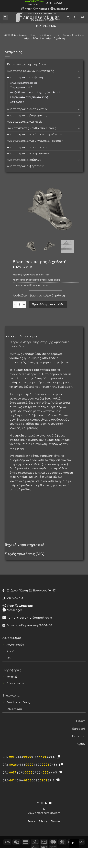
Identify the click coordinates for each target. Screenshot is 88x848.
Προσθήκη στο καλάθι (48, 304)
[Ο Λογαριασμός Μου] (74, 17)
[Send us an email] (42, 803)
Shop (32, 35)
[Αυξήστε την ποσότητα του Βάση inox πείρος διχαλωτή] (24, 304)
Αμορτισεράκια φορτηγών (25, 166)
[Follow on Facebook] (38, 803)
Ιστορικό (12, 676)
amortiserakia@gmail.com (27, 617)
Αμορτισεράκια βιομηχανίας (27, 115)
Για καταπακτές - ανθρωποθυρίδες (31, 128)
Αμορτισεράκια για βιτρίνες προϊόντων (34, 134)
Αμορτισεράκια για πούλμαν (27, 147)
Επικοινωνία (14, 709)
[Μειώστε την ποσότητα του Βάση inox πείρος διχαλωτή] (15, 304)
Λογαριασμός (15, 644)
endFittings (45, 35)
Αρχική (23, 35)
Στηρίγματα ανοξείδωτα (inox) (29, 97)
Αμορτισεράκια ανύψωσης (25, 77)
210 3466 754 (12, 598)
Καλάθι (11, 651)
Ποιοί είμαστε (15, 683)
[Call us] (46, 803)
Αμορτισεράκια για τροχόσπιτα (29, 153)
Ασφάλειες (17, 102)
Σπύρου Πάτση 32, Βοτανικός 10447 (28, 590)
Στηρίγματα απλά (21, 87)
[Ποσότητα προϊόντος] (19, 304)
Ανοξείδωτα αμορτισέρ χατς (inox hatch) (35, 92)
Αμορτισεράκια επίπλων (24, 159)
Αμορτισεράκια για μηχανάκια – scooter (35, 140)
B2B (9, 658)
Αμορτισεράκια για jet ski (25, 121)
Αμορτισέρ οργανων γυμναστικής (30, 71)
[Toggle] (79, 71)
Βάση (66, 35)
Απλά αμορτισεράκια (23, 83)
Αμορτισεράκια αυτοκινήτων (27, 109)
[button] (5, 17)
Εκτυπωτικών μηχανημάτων (26, 64)
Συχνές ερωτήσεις (18, 702)
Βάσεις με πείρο (38, 285)
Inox (26, 285)
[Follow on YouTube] (50, 803)
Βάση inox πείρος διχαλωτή (49, 38)
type (57, 35)
